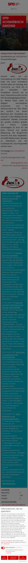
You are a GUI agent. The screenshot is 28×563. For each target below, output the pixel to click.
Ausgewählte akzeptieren (13, 557)
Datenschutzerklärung (6, 542)
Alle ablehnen (4, 557)
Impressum (6, 543)
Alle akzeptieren (23, 557)
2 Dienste (8, 553)
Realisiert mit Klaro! (22, 561)
